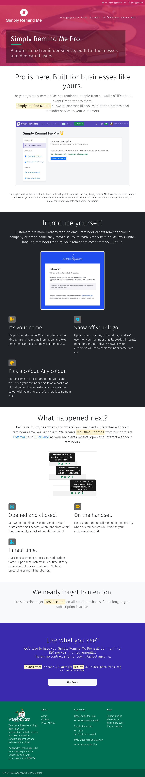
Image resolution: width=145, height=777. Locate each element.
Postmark (20, 437)
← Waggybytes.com (69, 17)
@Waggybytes (135, 2)
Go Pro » (72, 682)
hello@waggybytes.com (114, 2)
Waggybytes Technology (24, 17)
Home (84, 17)
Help (133, 17)
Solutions (94, 17)
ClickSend (42, 437)
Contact (125, 17)
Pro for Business (111, 17)
